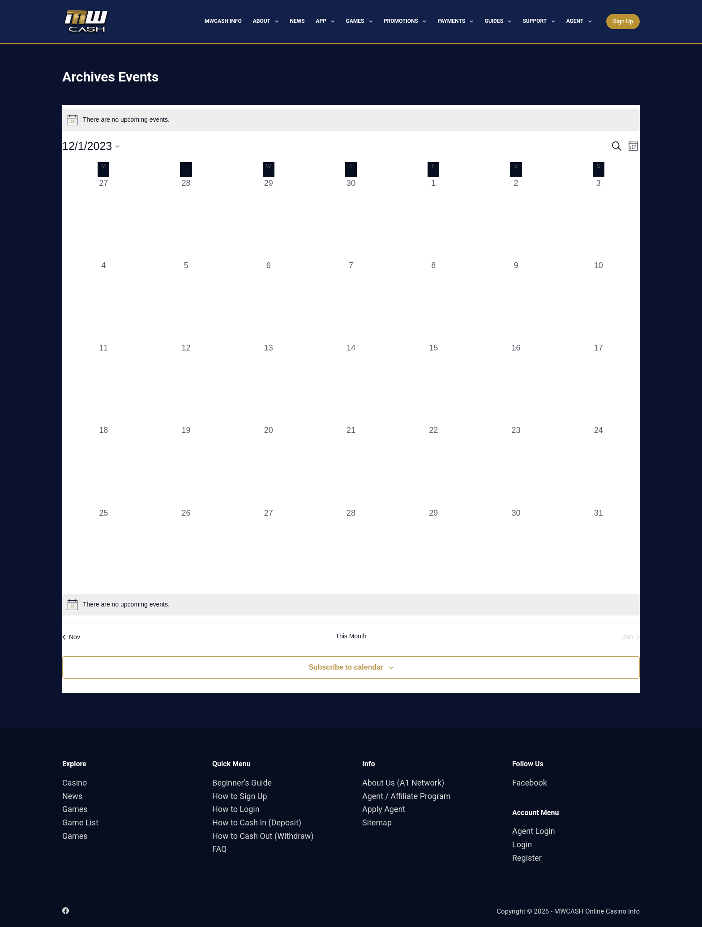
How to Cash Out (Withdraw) (263, 836)
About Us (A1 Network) (403, 782)
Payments (457, 21)
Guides (499, 21)
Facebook (529, 782)
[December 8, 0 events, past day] (433, 301)
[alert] (351, 120)
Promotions (407, 21)
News (297, 21)
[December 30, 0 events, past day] (516, 548)
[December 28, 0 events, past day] (351, 548)
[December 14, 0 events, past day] (351, 383)
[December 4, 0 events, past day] (103, 301)
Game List (80, 822)
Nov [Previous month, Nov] (71, 637)
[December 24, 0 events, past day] (598, 465)
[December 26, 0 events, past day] (186, 548)
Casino (74, 782)
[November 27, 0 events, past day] (103, 218)
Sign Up (623, 21)
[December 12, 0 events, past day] (186, 383)
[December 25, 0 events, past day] (103, 548)
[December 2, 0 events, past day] (516, 218)
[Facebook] (65, 910)
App (327, 21)
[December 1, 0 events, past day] (433, 218)
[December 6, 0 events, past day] (268, 301)
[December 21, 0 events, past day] (351, 465)
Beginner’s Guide (242, 782)
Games (361, 21)
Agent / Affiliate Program (406, 796)
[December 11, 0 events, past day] (103, 383)
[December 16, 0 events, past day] (516, 383)
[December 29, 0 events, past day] (433, 548)
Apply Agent (384, 809)
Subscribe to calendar (345, 667)
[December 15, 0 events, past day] (433, 383)
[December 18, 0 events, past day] (103, 465)
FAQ (219, 849)
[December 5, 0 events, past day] (186, 301)
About (268, 21)
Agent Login (533, 831)
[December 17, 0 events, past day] (598, 383)
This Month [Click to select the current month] (350, 636)
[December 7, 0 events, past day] (351, 301)
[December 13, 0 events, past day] (268, 383)
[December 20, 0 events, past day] (268, 465)
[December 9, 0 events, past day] (516, 301)
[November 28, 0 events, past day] (186, 218)
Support (540, 21)
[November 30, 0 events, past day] (351, 218)
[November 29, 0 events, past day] (268, 218)
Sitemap (377, 822)
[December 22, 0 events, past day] (433, 465)
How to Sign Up (239, 796)
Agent (580, 21)
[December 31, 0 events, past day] (598, 548)
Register (527, 858)
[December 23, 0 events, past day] (516, 465)
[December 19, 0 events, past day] (186, 465)
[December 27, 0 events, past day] (268, 548)
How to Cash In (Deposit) (257, 822)
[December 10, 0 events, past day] (598, 301)
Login (522, 844)
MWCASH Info (223, 21)
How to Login (236, 809)
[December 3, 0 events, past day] (598, 218)
